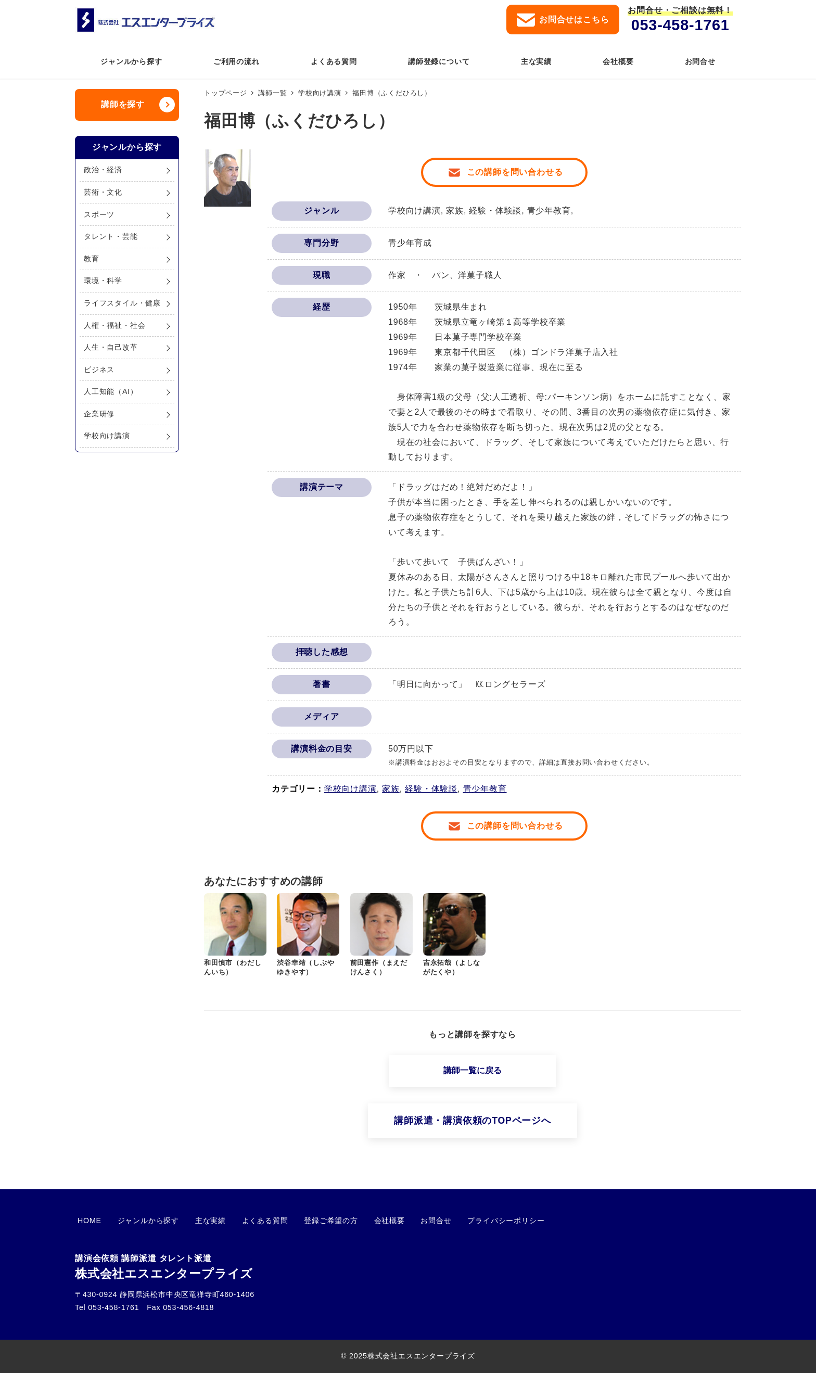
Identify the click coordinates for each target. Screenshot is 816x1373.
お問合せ (402, 1220)
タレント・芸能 (111, 236)
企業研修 (99, 414)
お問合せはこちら (563, 20)
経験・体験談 (431, 788)
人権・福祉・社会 (114, 325)
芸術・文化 (103, 192)
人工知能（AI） (111, 391)
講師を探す (123, 104)
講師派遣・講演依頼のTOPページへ (472, 1120)
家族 (391, 788)
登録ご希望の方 (307, 1220)
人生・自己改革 (111, 347)
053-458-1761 (680, 25)
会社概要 (361, 1220)
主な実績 (197, 1220)
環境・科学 (103, 280)
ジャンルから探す (140, 1220)
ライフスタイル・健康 (122, 303)
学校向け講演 (350, 788)
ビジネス (99, 369)
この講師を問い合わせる (515, 172)
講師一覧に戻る (472, 1070)
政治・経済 (103, 170)
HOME (87, 1220)
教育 (91, 259)
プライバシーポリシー (467, 1220)
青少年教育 (485, 788)
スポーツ (99, 214)
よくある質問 (247, 1220)
